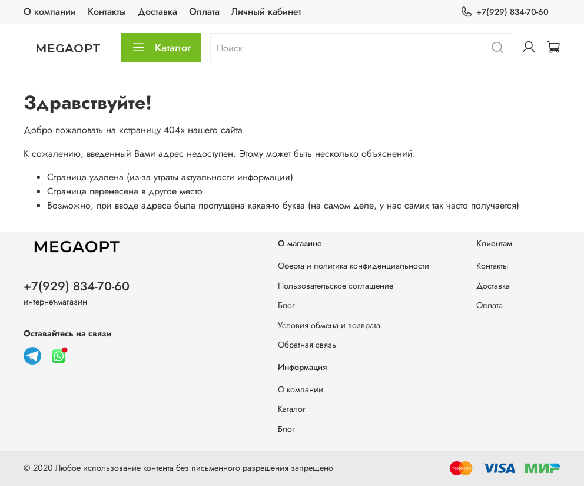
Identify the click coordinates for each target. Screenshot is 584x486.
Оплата (204, 11)
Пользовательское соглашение (335, 286)
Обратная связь (307, 345)
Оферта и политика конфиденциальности (353, 266)
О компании (50, 11)
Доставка (157, 11)
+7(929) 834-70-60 (504, 12)
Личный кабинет (266, 11)
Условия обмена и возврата (329, 325)
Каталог (161, 47)
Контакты (107, 11)
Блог (286, 305)
